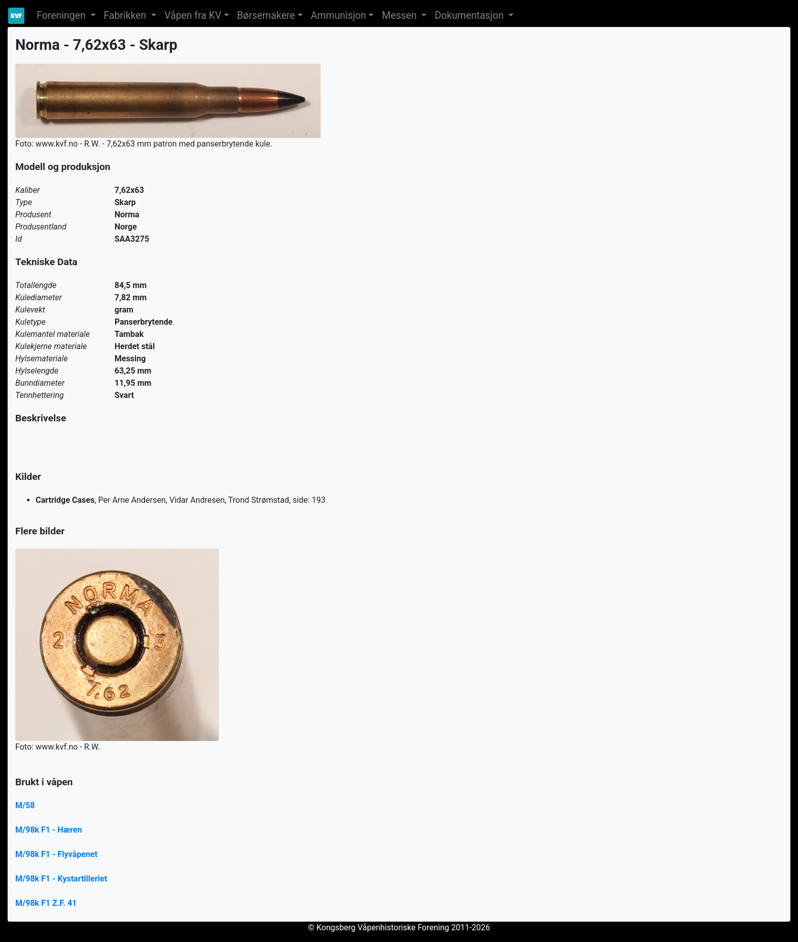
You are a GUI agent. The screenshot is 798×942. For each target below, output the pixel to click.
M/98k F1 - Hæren (48, 830)
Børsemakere (266, 15)
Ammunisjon (338, 15)
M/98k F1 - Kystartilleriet (61, 878)
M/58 (25, 805)
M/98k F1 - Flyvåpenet (56, 854)
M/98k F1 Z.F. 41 (46, 903)
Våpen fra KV (192, 15)
